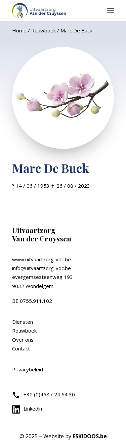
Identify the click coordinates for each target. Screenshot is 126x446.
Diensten (22, 321)
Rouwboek (43, 30)
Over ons (23, 339)
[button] (110, 10)
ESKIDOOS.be (90, 436)
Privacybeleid (27, 369)
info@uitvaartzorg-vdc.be (41, 268)
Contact (21, 348)
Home (19, 30)
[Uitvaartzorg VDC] (39, 10)
